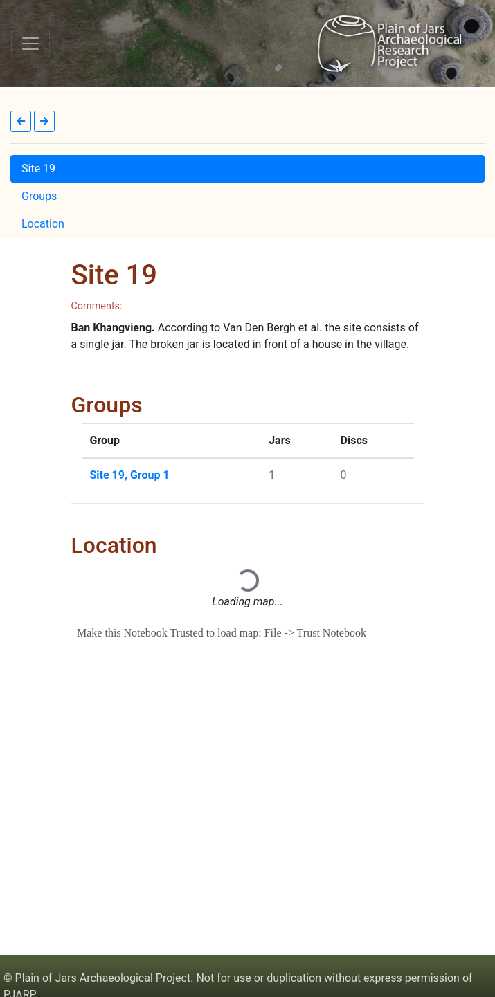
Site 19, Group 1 (130, 475)
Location (42, 223)
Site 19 (38, 168)
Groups (39, 196)
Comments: (97, 306)
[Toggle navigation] (30, 43)
